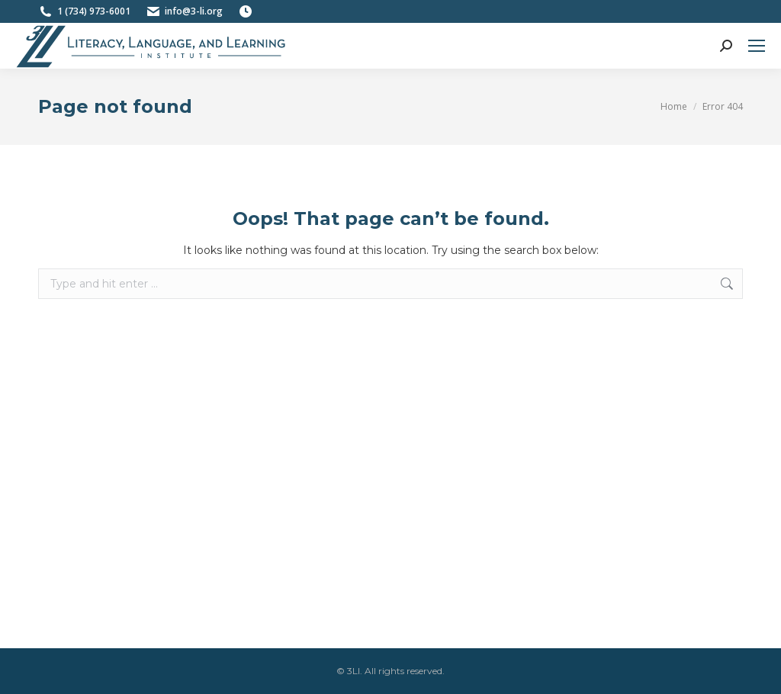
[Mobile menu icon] (756, 46)
